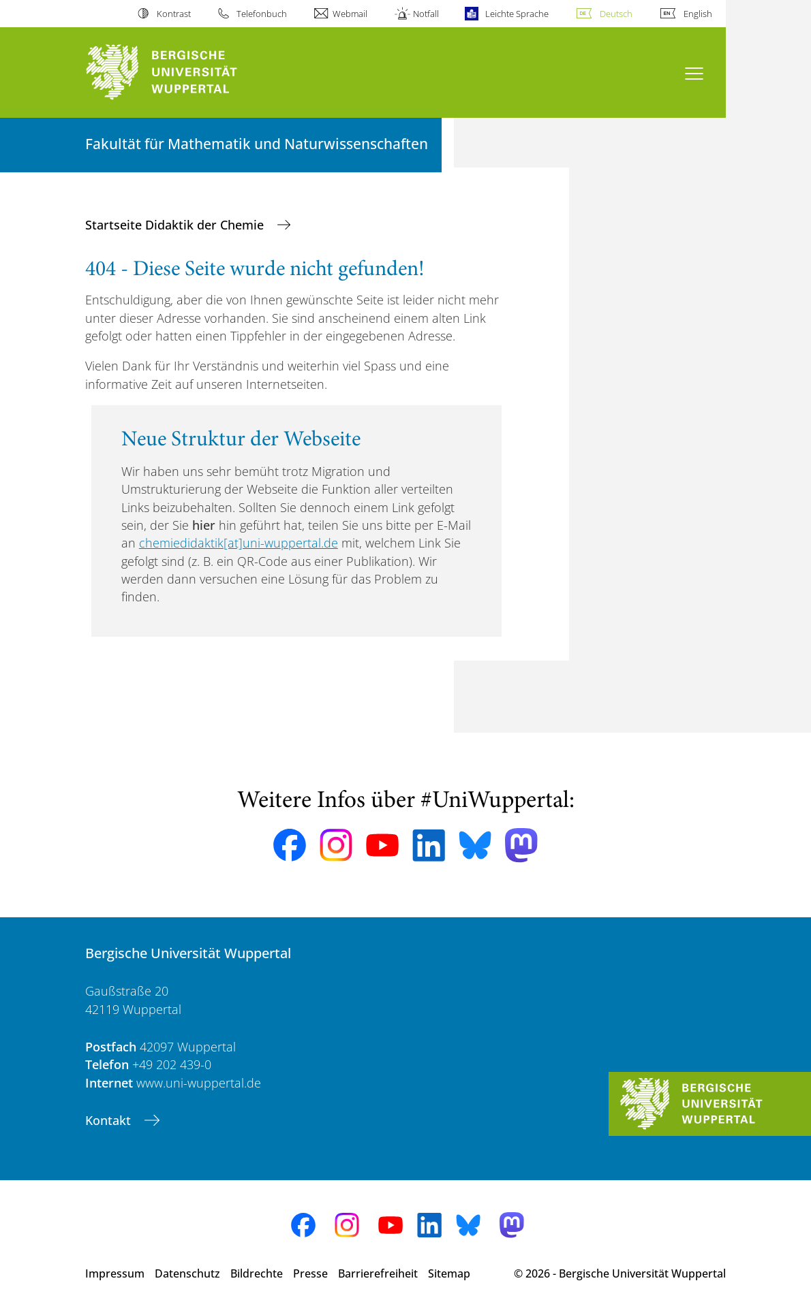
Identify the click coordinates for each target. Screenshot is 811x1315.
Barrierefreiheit (378, 1273)
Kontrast (174, 13)
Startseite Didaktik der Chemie (176, 225)
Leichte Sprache (517, 13)
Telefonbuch (261, 13)
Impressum (114, 1273)
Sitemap (449, 1273)
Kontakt (109, 1120)
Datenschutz (187, 1273)
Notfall (426, 13)
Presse (310, 1273)
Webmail (350, 13)
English (698, 13)
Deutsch (616, 13)
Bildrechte (256, 1273)
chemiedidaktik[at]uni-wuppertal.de (238, 543)
